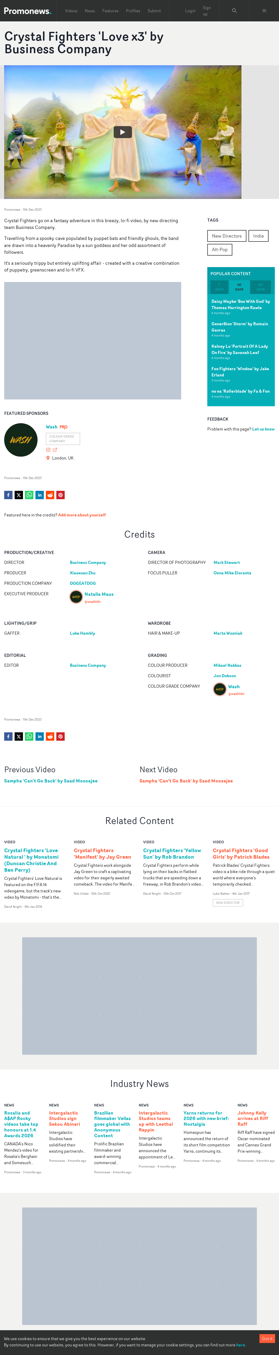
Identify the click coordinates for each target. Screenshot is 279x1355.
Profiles (133, 11)
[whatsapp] (29, 495)
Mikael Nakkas (227, 665)
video (9, 842)
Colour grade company (61, 438)
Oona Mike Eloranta (232, 573)
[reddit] (50, 495)
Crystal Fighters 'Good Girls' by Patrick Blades (241, 853)
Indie (258, 235)
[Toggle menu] (264, 10)
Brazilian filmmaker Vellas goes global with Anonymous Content (112, 1124)
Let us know (263, 429)
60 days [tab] (261, 287)
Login (190, 11)
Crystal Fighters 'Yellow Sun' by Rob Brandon (172, 853)
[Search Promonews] (234, 10)
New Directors (227, 235)
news (9, 1105)
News (90, 11)
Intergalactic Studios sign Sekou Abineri (64, 1118)
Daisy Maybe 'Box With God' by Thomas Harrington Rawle (240, 304)
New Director (228, 902)
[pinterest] (60, 495)
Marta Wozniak (228, 633)
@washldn (92, 601)
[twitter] (19, 495)
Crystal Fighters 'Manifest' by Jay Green (102, 853)
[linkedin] (39, 495)
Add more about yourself (82, 515)
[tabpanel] (241, 350)
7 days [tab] (219, 287)
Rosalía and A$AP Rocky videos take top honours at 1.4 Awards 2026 (21, 1124)
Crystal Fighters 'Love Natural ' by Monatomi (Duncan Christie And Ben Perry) (31, 860)
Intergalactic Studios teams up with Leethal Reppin (156, 1121)
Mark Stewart (227, 562)
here (240, 1345)
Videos (71, 11)
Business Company (88, 562)
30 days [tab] (239, 287)
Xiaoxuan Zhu (82, 573)
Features (110, 11)
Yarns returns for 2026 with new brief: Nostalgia (206, 1118)
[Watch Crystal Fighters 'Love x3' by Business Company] (123, 132)
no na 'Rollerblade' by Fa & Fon (240, 391)
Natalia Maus (99, 594)
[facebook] (8, 495)
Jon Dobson (225, 676)
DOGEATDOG (83, 583)
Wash (52, 426)
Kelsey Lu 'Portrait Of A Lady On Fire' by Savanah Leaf (239, 349)
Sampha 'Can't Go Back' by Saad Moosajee (51, 780)
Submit (154, 11)
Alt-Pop (220, 249)
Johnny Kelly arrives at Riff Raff (253, 1118)
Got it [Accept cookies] (267, 1338)
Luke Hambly (82, 633)
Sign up (207, 11)
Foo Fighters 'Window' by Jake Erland (240, 372)
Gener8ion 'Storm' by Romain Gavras (239, 327)
